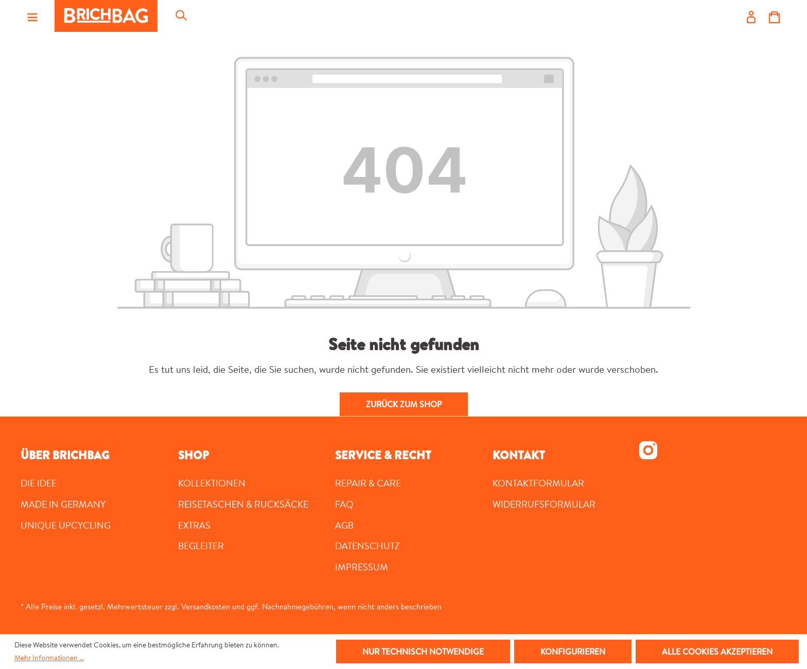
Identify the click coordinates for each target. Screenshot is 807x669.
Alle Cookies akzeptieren (717, 651)
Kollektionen (211, 483)
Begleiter (201, 545)
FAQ (344, 504)
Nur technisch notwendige (423, 651)
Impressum (361, 566)
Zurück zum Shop (404, 404)
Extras (194, 525)
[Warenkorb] (774, 16)
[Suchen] (180, 16)
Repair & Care (368, 483)
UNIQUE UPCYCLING (66, 525)
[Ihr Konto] (751, 16)
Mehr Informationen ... (49, 657)
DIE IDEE (39, 483)
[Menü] (32, 16)
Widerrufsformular (544, 504)
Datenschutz (367, 545)
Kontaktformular (538, 483)
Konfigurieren (572, 651)
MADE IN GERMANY (63, 504)
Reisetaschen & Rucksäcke (243, 504)
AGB (344, 525)
